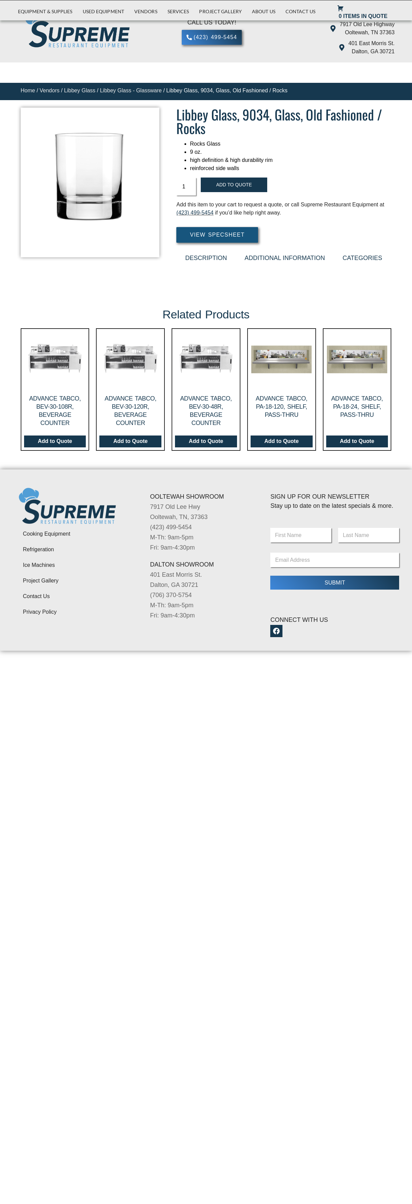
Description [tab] (206, 258)
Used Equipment (103, 11)
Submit (335, 583)
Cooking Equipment (47, 535)
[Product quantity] (186, 187)
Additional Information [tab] (284, 258)
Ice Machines (39, 566)
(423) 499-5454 (194, 214)
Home (28, 90)
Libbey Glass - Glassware (131, 90)
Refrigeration (38, 550)
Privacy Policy (40, 613)
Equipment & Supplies (45, 11)
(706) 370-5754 (171, 595)
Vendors (145, 11)
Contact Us (300, 11)
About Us (263, 11)
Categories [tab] (362, 258)
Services (178, 11)
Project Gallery (220, 11)
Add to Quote (236, 185)
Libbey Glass (80, 90)
